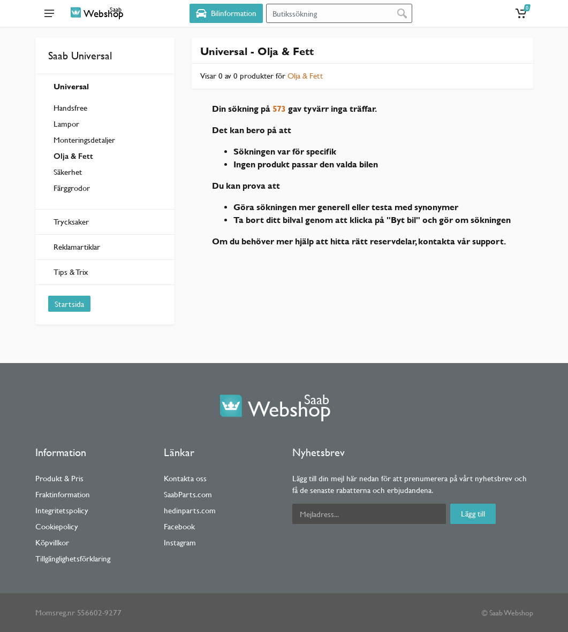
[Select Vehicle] (226, 13)
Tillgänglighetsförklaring (72, 558)
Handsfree (70, 107)
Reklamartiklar (77, 246)
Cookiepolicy (56, 526)
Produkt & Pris (59, 478)
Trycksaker (71, 221)
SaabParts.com (188, 494)
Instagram (180, 542)
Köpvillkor (52, 542)
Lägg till (473, 513)
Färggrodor (72, 187)
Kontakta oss (185, 478)
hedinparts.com (190, 510)
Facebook (179, 526)
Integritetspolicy (61, 510)
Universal (71, 86)
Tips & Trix (71, 271)
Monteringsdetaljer (84, 139)
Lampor (66, 123)
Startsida (69, 304)
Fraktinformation (62, 494)
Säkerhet (68, 171)
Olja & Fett (73, 156)
